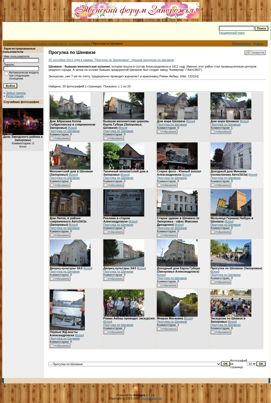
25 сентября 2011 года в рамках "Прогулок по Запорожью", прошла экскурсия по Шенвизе (111, 60)
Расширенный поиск (232, 32)
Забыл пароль (16, 92)
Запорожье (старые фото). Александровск (61, 43)
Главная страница (16, 43)
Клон (72, 127)
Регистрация (14, 96)
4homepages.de (151, 398)
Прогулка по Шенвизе (65, 131)
